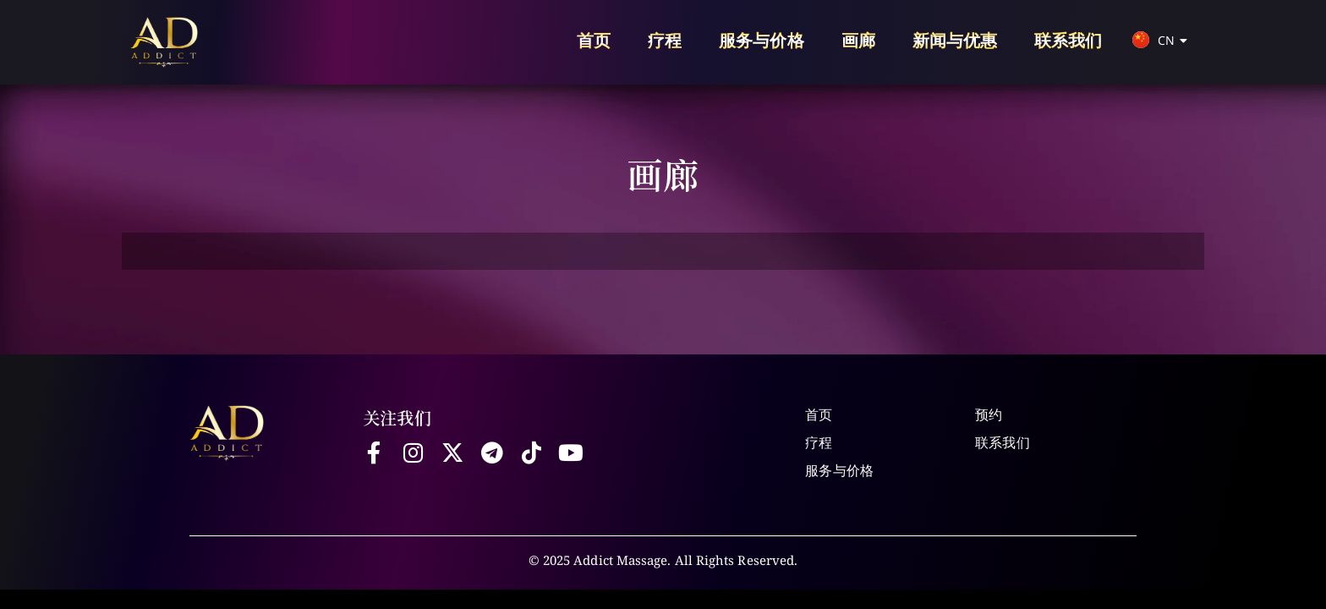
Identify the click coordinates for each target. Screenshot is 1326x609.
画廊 (858, 40)
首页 (594, 40)
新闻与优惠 (954, 40)
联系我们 (1068, 40)
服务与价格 (761, 40)
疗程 (665, 40)
